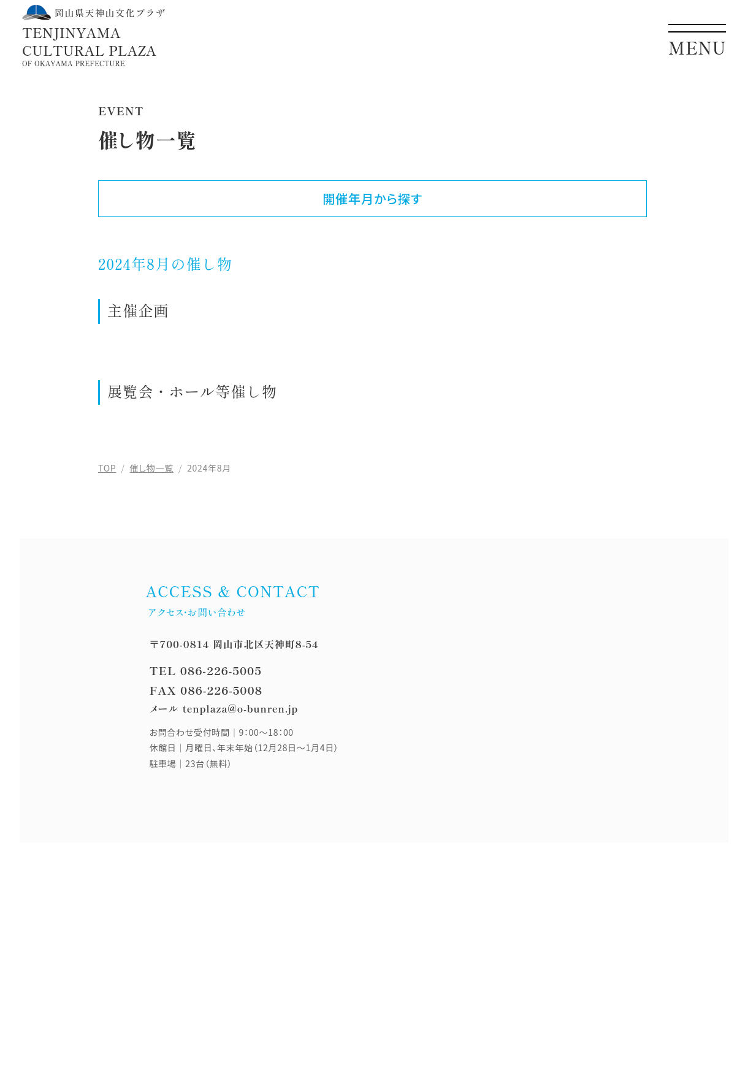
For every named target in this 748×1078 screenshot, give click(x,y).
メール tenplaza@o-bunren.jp (223, 708)
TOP (107, 468)
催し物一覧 (152, 468)
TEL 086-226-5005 (205, 670)
